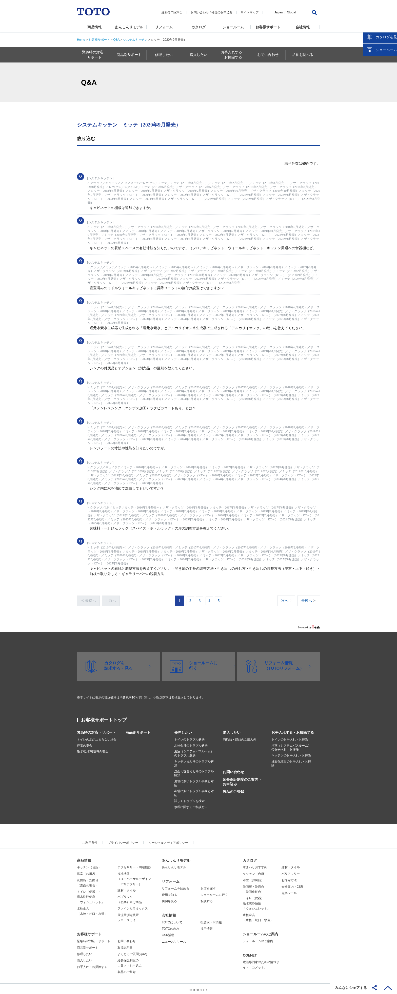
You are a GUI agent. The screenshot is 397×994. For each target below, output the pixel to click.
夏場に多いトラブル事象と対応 (194, 781)
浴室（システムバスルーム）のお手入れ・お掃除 (291, 745)
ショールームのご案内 (260, 932)
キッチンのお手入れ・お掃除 (291, 753)
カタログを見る (376, 95)
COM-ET (250, 953)
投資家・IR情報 (211, 920)
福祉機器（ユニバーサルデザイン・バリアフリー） (134, 876)
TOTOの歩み (170, 926)
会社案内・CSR (292, 884)
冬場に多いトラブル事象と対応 (194, 790)
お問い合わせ (200, 12)
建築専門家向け (172, 12)
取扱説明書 (125, 945)
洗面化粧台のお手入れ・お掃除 (291, 761)
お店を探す (208, 886)
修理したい (183, 730)
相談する (207, 899)
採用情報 (207, 926)
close (390, 82)
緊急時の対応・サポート (96, 730)
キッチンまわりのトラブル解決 (194, 761)
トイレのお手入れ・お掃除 (289, 737)
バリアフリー (291, 871)
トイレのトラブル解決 (189, 737)
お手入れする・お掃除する (292, 730)
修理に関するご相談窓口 (191, 804)
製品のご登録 (233, 789)
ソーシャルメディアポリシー (168, 840)
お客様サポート (267, 27)
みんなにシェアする (351, 988)
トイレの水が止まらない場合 (96, 737)
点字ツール (289, 890)
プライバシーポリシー (123, 840)
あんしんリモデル (129, 27)
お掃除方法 (289, 877)
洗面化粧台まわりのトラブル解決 (194, 771)
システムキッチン (135, 39)
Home (81, 39)
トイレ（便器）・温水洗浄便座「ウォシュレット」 (90, 894)
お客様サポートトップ (104, 717)
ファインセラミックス (132, 906)
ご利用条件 (89, 840)
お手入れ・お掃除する (92, 964)
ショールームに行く (214, 892)
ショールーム (233, 27)
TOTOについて (172, 920)
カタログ (198, 27)
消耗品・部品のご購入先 (239, 737)
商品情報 (94, 27)
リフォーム (164, 27)
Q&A (116, 39)
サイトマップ (250, 12)
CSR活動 (168, 933)
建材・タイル (126, 888)
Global (291, 12)
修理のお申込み (222, 12)
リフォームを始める (175, 886)
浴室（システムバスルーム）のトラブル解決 (194, 751)
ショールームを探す (380, 108)
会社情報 (302, 27)
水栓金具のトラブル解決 (191, 743)
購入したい (232, 730)
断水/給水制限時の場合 (92, 749)
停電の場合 (84, 743)
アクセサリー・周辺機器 (134, 865)
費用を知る (169, 892)
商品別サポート (138, 730)
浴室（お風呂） (87, 871)
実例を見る (169, 899)
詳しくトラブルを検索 (189, 798)
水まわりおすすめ (255, 865)
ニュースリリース (174, 939)
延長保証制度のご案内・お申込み (242, 779)
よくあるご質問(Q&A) (132, 951)
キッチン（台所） (89, 865)
